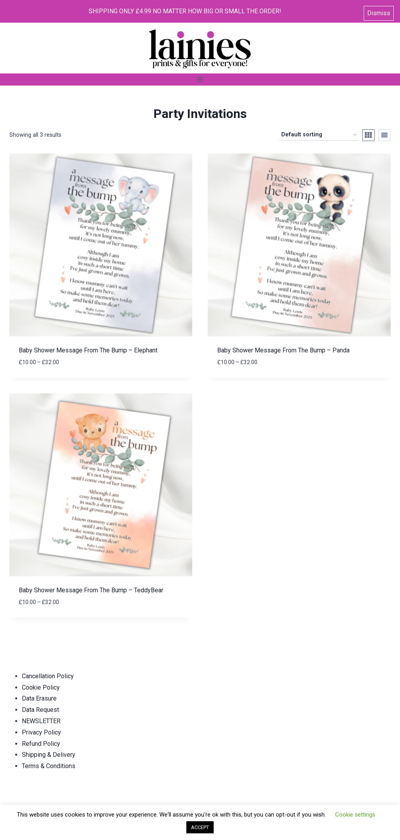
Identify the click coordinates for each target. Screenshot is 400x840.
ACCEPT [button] (200, 827)
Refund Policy (41, 743)
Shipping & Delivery (48, 754)
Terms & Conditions (48, 766)
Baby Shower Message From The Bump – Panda (283, 350)
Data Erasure (39, 698)
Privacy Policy (41, 732)
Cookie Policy (41, 687)
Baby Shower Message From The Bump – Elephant (88, 350)
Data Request (40, 709)
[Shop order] (319, 135)
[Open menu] (200, 79)
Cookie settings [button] (355, 814)
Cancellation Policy (48, 676)
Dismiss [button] (378, 11)
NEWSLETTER (41, 721)
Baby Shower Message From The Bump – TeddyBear (91, 590)
